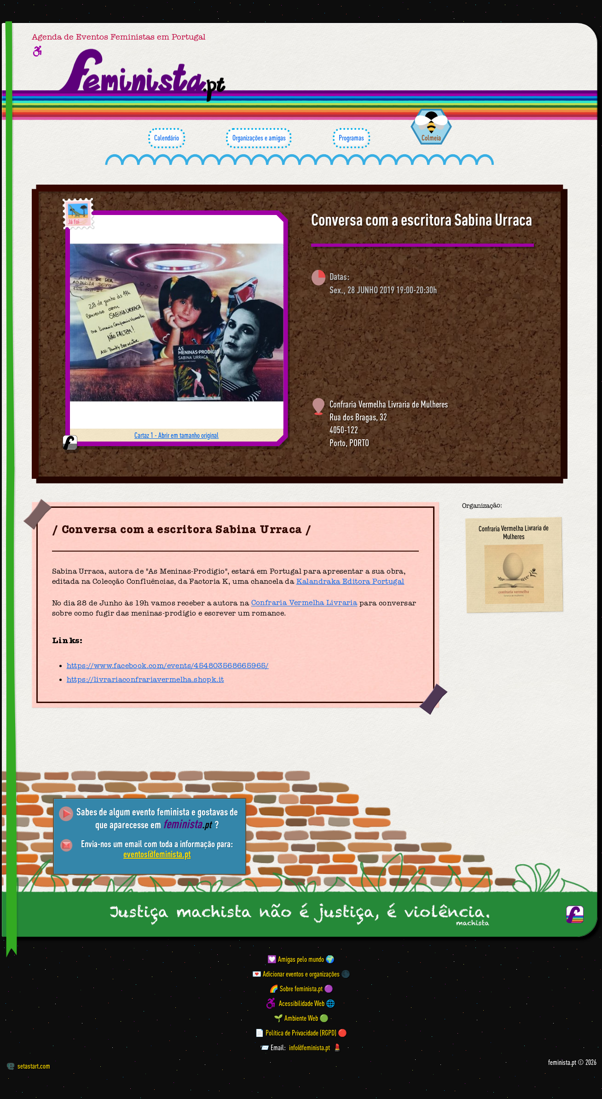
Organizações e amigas (258, 138)
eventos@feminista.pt (157, 854)
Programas (351, 138)
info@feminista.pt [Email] (309, 1047)
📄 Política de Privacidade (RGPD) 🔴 (301, 1033)
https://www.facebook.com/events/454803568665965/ (168, 666)
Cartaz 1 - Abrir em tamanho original (176, 435)
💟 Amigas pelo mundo (295, 959)
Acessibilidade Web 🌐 (307, 1003)
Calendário (166, 138)
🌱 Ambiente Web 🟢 (301, 1018)
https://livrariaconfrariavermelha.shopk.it (145, 679)
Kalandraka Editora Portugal (350, 581)
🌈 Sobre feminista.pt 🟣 (301, 988)
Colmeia (431, 138)
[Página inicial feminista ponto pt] (143, 75)
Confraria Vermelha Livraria (304, 603)
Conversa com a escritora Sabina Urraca (421, 219)
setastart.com (28, 1066)
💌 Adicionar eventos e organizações (296, 974)
